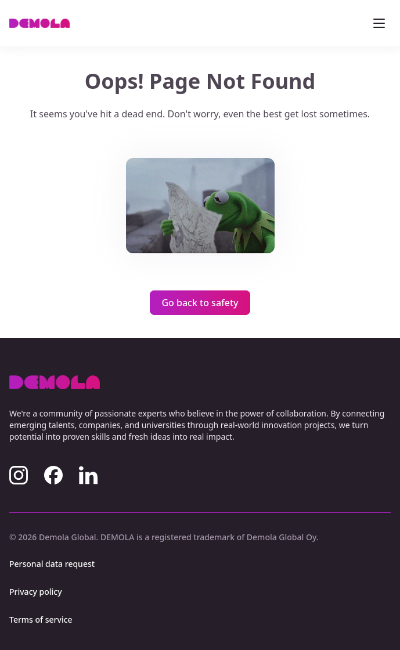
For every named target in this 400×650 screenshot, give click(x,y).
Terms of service (41, 619)
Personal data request (52, 563)
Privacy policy (35, 591)
